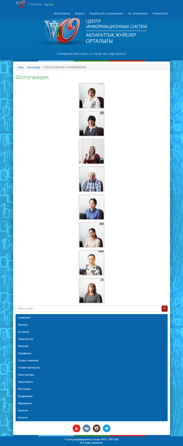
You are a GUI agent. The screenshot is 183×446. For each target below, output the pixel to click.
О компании (29, 5)
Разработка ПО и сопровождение (106, 13)
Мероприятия (24, 403)
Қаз (47, 4)
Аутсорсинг (23, 332)
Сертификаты (24, 353)
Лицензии (23, 346)
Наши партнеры (26, 374)
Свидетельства (25, 339)
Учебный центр (160, 13)
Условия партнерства (28, 367)
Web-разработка (62, 13)
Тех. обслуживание (137, 13)
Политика (23, 324)
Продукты (80, 13)
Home (21, 67)
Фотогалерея (33, 67)
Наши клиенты (25, 382)
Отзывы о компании (28, 360)
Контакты (23, 417)
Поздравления (25, 396)
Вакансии (23, 410)
